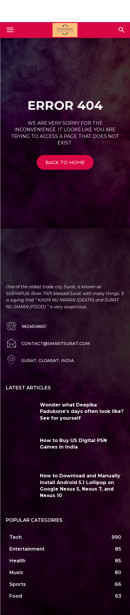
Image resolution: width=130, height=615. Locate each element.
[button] (10, 30)
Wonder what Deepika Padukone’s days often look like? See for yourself (82, 411)
